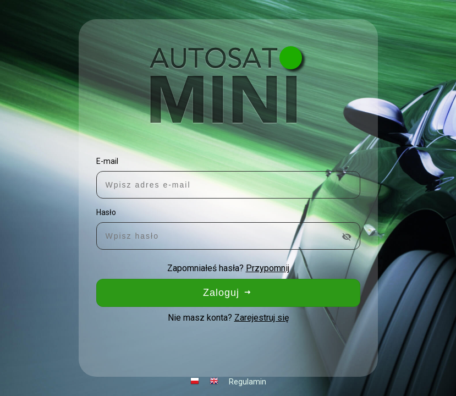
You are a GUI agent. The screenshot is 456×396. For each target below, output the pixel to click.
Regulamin (247, 381)
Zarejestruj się (261, 317)
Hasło (106, 212)
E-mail (107, 161)
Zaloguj (228, 292)
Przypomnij (267, 268)
